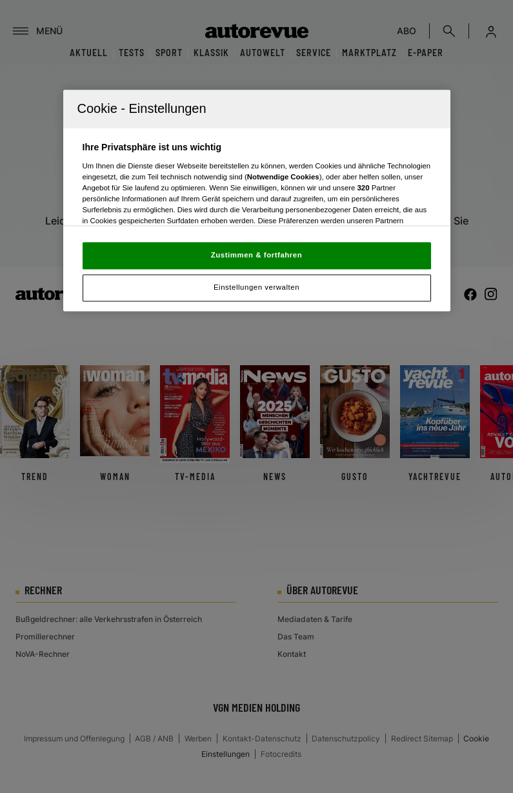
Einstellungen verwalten (256, 288)
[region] (256, 201)
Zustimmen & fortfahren (256, 255)
